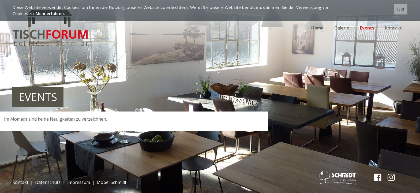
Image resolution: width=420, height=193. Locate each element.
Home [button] (317, 28)
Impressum (78, 182)
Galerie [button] (341, 28)
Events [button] (367, 28)
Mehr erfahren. (50, 13)
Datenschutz (48, 182)
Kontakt (20, 182)
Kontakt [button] (393, 28)
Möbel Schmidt (111, 182)
